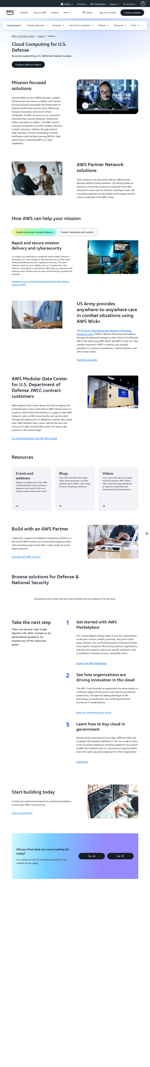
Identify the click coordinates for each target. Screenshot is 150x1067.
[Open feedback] (146, 533)
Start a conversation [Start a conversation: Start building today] (22, 812)
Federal (41, 36)
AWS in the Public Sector (23, 36)
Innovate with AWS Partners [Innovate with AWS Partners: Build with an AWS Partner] (26, 556)
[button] (40, 12)
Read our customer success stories (93, 712)
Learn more (82, 761)
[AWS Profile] (143, 3)
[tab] (34, 232)
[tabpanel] (75, 263)
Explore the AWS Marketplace (91, 663)
